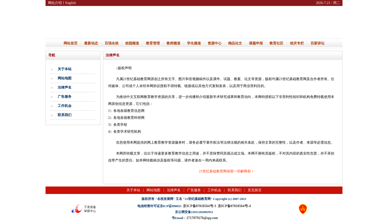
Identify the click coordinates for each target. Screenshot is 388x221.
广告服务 (65, 96)
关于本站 (65, 69)
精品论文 (235, 43)
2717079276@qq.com (202, 218)
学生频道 (194, 43)
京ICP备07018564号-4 (234, 206)
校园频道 (132, 43)
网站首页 (70, 43)
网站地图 (65, 78)
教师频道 (173, 43)
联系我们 (65, 115)
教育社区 (276, 43)
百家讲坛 (317, 43)
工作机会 (65, 105)
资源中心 (214, 43)
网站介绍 (55, 3)
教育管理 (153, 43)
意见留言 (255, 190)
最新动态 (91, 43)
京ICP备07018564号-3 (199, 206)
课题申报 (256, 43)
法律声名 (65, 87)
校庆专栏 (297, 43)
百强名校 (112, 43)
